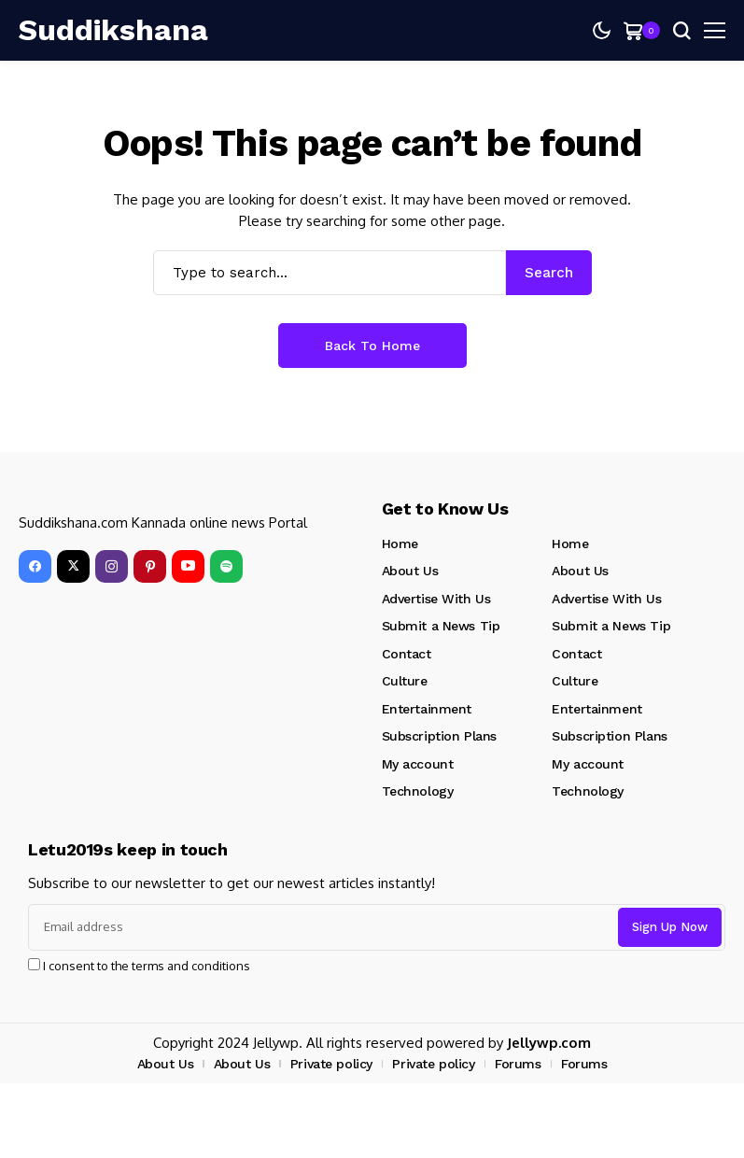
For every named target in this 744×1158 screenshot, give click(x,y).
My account (418, 763)
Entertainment (427, 708)
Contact (406, 653)
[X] (73, 566)
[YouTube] (188, 566)
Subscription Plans (439, 735)
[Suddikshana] (113, 30)
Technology (418, 791)
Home (400, 543)
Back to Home (372, 345)
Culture (405, 680)
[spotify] (226, 566)
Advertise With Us (436, 598)
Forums (517, 1063)
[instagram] (111, 566)
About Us (410, 570)
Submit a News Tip (441, 625)
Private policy (331, 1063)
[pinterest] (149, 566)
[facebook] (35, 566)
